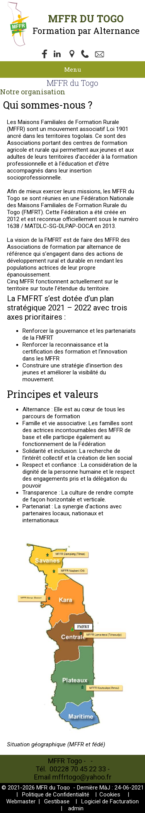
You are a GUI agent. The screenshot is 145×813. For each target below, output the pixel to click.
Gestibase (57, 801)
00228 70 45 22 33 (78, 769)
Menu (72, 69)
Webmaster (21, 801)
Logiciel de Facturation (110, 801)
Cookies (109, 794)
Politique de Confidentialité (55, 794)
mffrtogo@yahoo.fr (81, 777)
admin (76, 808)
